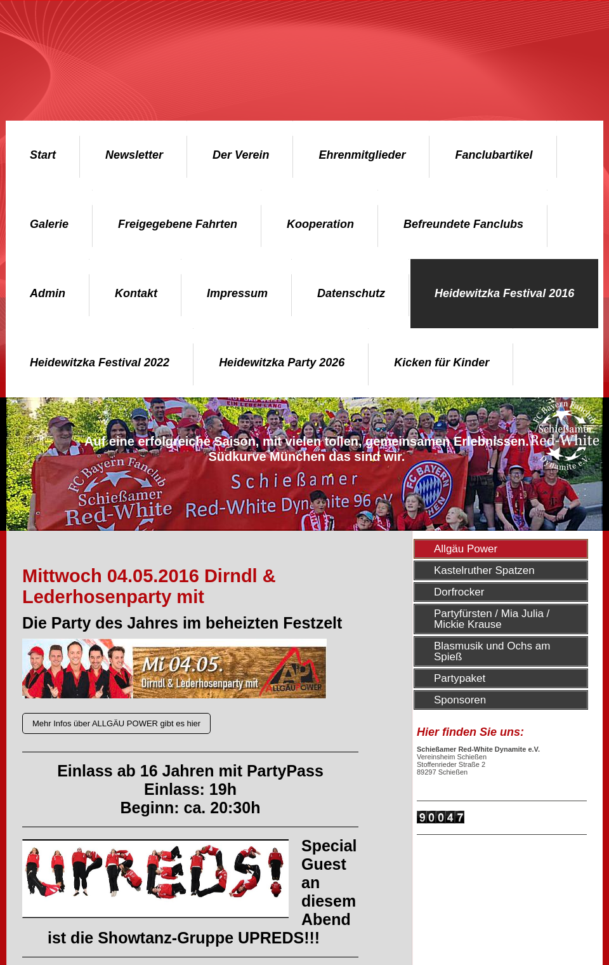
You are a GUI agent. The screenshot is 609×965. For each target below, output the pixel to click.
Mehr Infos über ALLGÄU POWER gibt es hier (116, 723)
